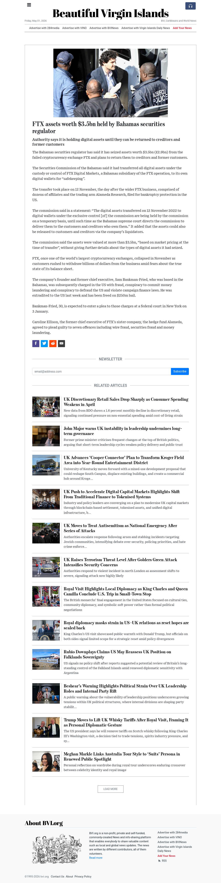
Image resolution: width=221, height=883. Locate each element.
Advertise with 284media (44, 28)
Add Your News (182, 28)
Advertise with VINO (74, 28)
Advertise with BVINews (104, 28)
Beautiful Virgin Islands (110, 13)
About (69, 876)
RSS (162, 860)
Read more (95, 857)
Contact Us (57, 876)
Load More (110, 789)
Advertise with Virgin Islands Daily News (145, 28)
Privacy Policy (83, 876)
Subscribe (179, 371)
